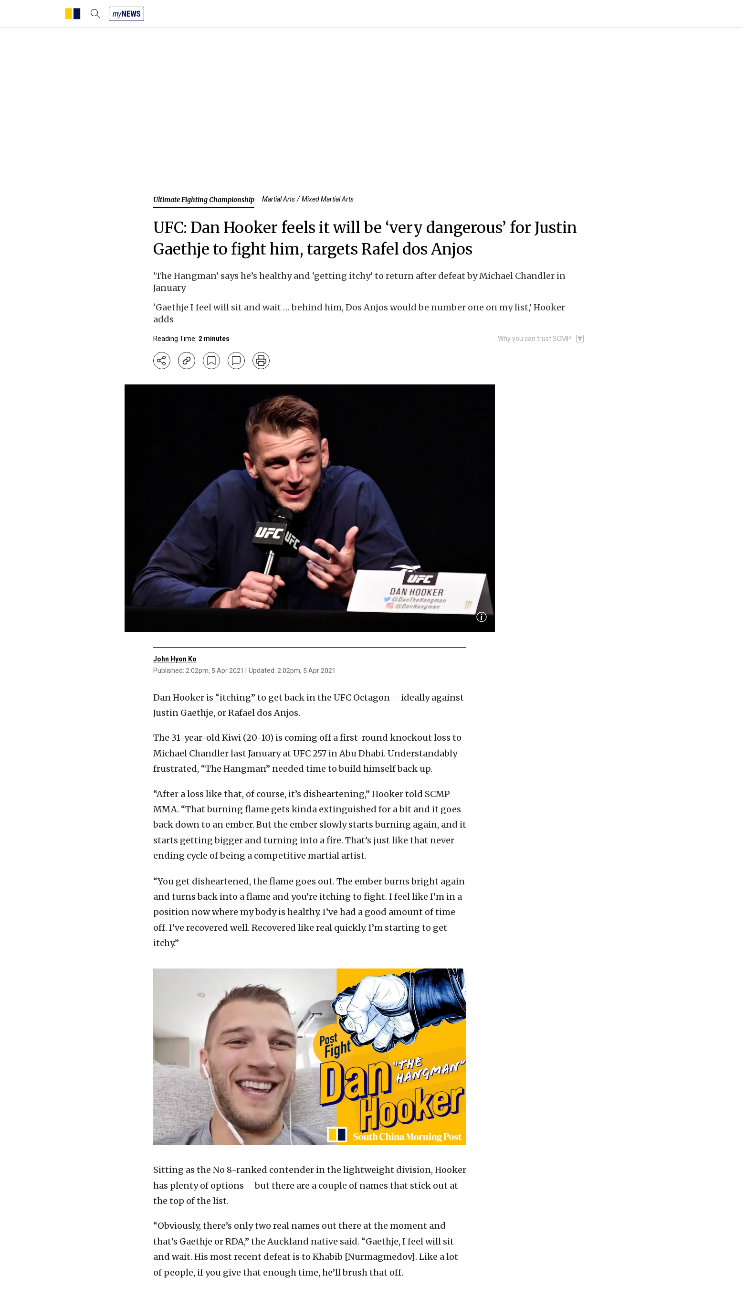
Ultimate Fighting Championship (203, 199)
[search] (95, 14)
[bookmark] (211, 360)
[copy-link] (186, 360)
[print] (261, 360)
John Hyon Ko (175, 659)
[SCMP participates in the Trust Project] (541, 338)
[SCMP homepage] (72, 14)
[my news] (126, 14)
